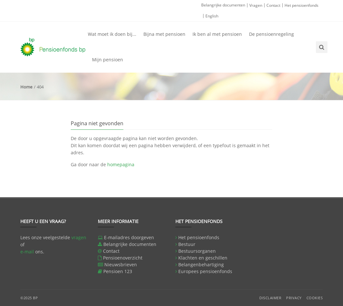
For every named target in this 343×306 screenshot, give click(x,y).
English (211, 16)
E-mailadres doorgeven (129, 237)
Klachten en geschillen (202, 258)
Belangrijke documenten (223, 5)
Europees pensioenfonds (205, 271)
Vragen (255, 5)
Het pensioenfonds (301, 5)
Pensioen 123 (117, 271)
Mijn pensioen (107, 59)
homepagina (120, 164)
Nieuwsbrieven (120, 264)
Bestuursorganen (197, 251)
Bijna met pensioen (164, 34)
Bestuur (186, 244)
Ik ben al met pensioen (217, 34)
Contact (273, 5)
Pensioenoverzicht (122, 258)
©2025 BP (29, 297)
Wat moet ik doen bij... (112, 34)
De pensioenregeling (271, 34)
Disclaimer (270, 297)
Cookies (315, 297)
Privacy (294, 297)
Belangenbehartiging (201, 264)
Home (26, 87)
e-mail (27, 252)
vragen (78, 237)
